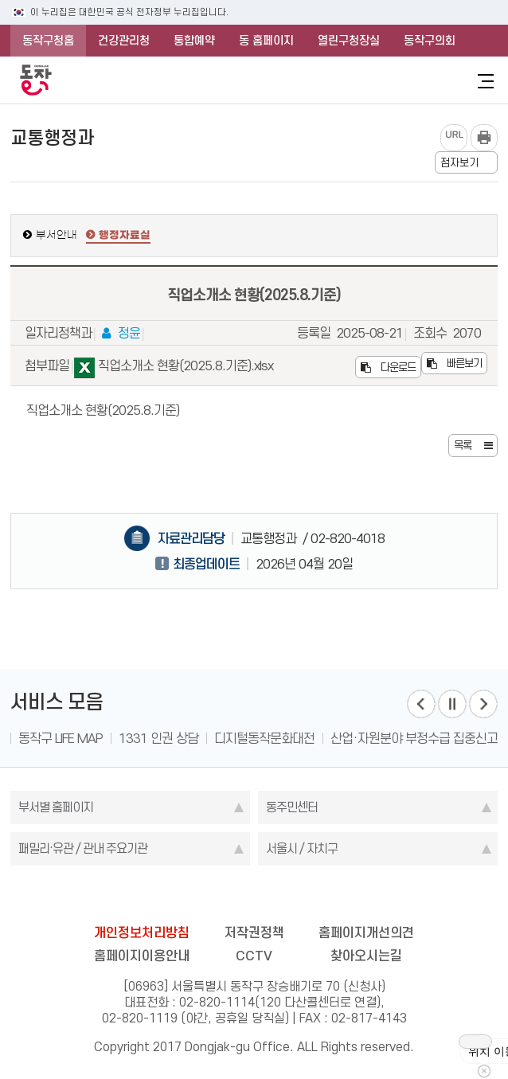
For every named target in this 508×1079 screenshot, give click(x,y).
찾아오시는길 (366, 956)
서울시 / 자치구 (302, 848)
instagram (254, 897)
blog (163, 897)
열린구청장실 (349, 40)
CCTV (254, 956)
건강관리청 (124, 40)
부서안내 (56, 235)
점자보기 (459, 162)
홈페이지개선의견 (366, 932)
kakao (284, 897)
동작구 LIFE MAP (60, 738)
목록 (462, 445)
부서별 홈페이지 (55, 807)
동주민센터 (292, 807)
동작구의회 (429, 40)
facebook (193, 897)
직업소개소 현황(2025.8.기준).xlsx (173, 368)
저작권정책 (254, 932)
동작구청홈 (48, 40)
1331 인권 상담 (158, 738)
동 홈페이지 (266, 40)
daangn (345, 897)
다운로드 (388, 367)
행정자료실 (124, 235)
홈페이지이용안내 (142, 956)
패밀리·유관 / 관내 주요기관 (82, 848)
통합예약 (194, 40)
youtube (314, 897)
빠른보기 (454, 363)
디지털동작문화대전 (264, 738)
